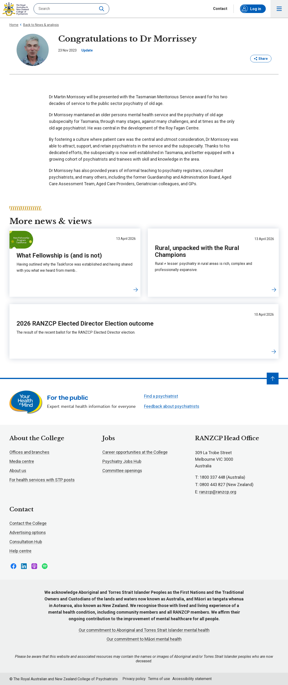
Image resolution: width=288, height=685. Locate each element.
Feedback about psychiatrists (171, 406)
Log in (251, 8)
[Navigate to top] (273, 378)
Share (261, 58)
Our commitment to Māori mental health (144, 639)
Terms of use (159, 678)
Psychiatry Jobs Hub (121, 461)
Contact (220, 9)
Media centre (21, 461)
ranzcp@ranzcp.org (217, 491)
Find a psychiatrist (161, 396)
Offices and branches (29, 452)
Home (13, 25)
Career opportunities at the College (135, 452)
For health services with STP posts (42, 479)
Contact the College (28, 523)
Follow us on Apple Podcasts (34, 566)
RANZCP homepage (15, 9)
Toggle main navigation (279, 9)
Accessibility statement (192, 678)
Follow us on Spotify (45, 566)
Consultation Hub (25, 541)
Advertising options (27, 532)
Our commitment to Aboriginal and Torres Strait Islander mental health (144, 630)
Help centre (20, 550)
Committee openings (122, 470)
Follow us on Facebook (13, 566)
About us (17, 470)
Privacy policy (134, 678)
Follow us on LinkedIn (24, 566)
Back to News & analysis (39, 25)
